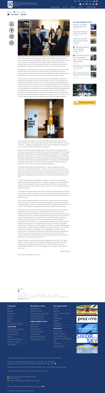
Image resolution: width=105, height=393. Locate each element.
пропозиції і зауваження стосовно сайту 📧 (33, 386)
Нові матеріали (52, 361)
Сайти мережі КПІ (35, 324)
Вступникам (56, 311)
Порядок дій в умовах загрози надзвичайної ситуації (22, 376)
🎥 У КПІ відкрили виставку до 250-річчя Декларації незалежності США (81, 49)
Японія (49, 295)
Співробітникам (57, 325)
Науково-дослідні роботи (36, 331)
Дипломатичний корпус (40, 295)
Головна (9, 12)
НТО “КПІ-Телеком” (12, 331)
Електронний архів (35, 334)
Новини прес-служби (23, 296)
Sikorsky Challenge (58, 331)
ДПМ (19, 293)
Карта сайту (44, 361)
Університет (55, 7)
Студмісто (9, 336)
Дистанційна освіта (35, 308)
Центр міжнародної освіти (37, 318)
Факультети (10, 318)
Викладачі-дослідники (59, 333)
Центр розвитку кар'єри (13, 341)
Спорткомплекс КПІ (12, 334)
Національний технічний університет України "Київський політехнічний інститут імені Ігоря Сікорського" (25, 4)
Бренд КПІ (31, 361)
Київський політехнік (64, 296)
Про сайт (37, 361)
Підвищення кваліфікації (36, 316)
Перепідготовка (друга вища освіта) (39, 313)
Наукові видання (34, 326)
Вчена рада (10, 311)
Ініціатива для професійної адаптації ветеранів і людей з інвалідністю (80, 40)
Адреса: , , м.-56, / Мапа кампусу (30, 363)
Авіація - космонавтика (23, 295)
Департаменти (11, 313)
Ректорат (9, 308)
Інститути (9, 316)
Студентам (56, 320)
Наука (80, 7)
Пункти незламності (14, 378)
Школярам (56, 308)
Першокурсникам (57, 318)
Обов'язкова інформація (22, 361)
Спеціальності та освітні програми (62, 338)
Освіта (72, 7)
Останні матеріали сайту (82, 22)
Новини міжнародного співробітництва (48, 296)
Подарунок (56, 295)
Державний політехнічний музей (15, 329)
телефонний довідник (61, 367)
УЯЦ (24, 293)
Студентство (90, 7)
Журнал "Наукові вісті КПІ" (37, 339)
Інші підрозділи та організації (15, 323)
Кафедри (9, 321)
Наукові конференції (35, 329)
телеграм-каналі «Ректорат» (33, 380)
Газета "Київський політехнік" (38, 336)
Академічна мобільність (36, 311)
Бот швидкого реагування (40, 371)
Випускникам (56, 323)
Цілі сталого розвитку (59, 346)
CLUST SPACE (57, 343)
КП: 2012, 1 (21, 289)
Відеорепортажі (33, 296)
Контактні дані (11, 361)
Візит (32, 295)
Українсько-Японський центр (14, 339)
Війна (54, 341)
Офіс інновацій (11, 344)
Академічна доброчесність (60, 336)
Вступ (65, 7)
